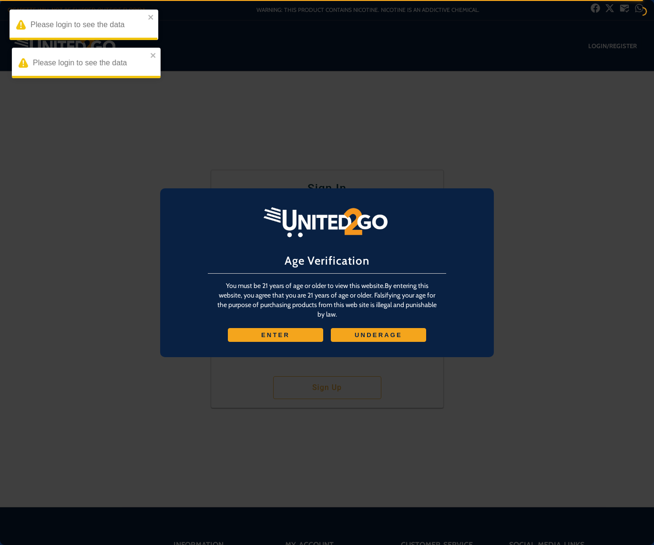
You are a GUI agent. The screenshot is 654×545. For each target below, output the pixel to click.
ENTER (275, 335)
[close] (153, 17)
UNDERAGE (378, 335)
